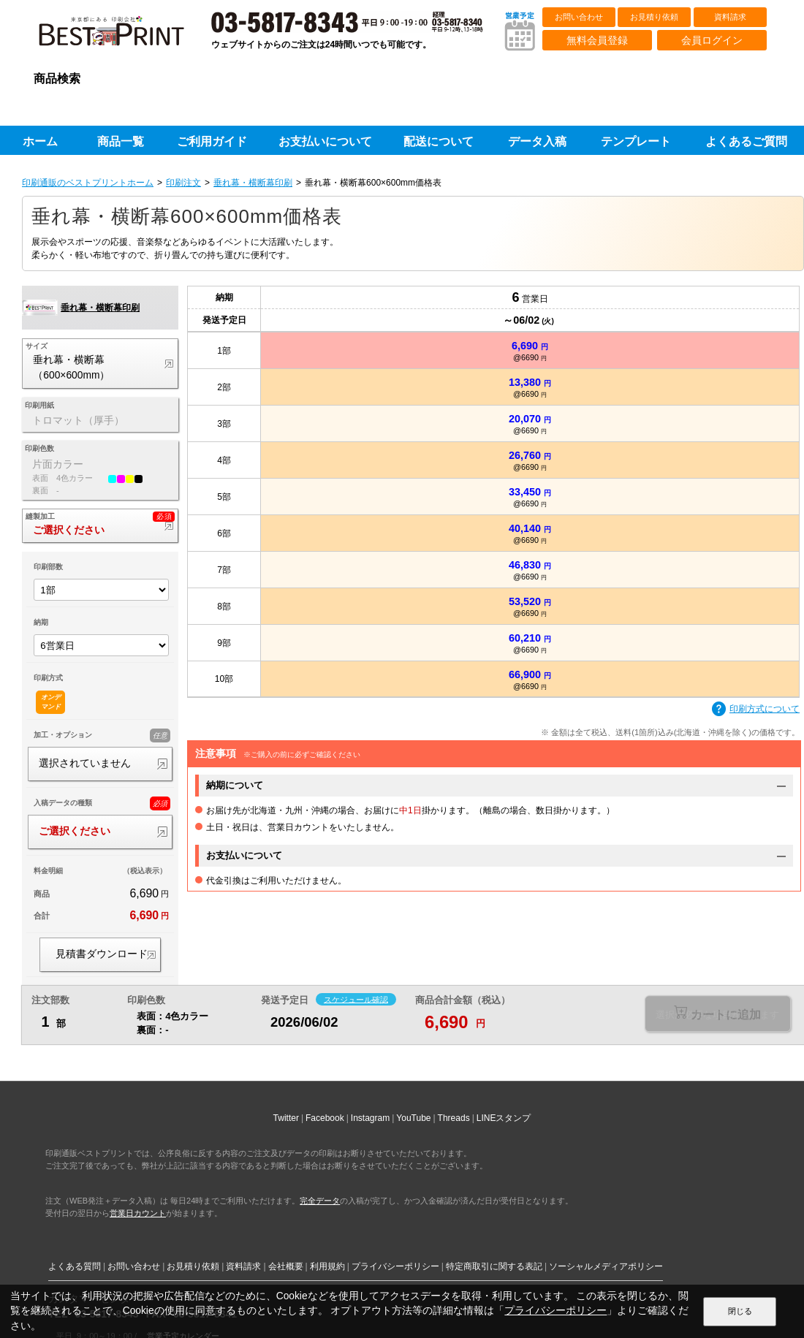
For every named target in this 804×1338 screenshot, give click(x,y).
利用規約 (327, 1266)
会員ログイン (712, 40)
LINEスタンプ (504, 1118)
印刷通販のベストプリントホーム (87, 183)
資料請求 (730, 16)
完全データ (320, 1200)
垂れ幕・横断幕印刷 (252, 183)
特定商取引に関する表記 (494, 1266)
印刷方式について (756, 709)
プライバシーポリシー (395, 1266)
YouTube (413, 1118)
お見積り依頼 (654, 16)
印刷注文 (183, 183)
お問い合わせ (579, 16)
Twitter (286, 1118)
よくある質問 (74, 1266)
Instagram (370, 1118)
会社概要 (285, 1266)
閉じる (740, 1311)
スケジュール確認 (356, 999)
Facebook (325, 1118)
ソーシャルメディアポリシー (606, 1266)
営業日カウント (138, 1213)
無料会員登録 (597, 40)
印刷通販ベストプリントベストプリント (124, 36)
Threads (454, 1118)
